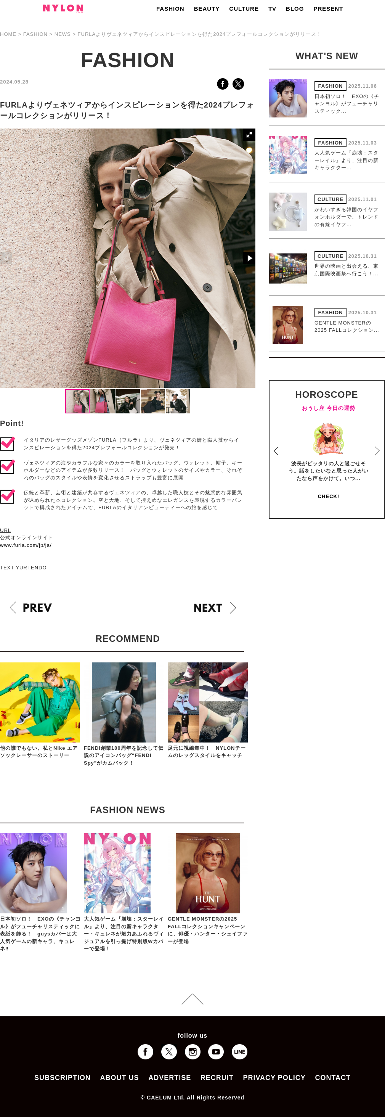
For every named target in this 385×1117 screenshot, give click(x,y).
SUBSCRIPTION (62, 1078)
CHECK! (329, 496)
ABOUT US (119, 1078)
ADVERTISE (169, 1078)
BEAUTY (207, 8)
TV (272, 8)
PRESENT (328, 8)
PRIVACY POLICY (274, 1078)
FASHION (170, 8)
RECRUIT (217, 1078)
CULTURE (244, 8)
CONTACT (333, 1078)
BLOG (295, 8)
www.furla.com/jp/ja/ (26, 545)
